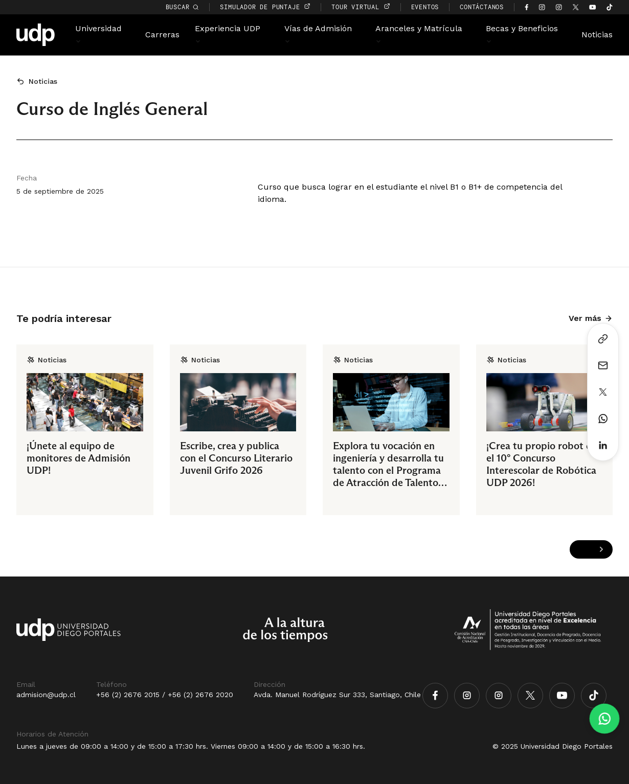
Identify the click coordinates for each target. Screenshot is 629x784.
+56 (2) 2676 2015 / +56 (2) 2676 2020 (164, 694)
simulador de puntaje (265, 7)
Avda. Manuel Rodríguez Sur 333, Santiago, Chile (337, 694)
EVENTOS (425, 7)
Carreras (162, 34)
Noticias (597, 34)
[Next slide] (601, 549)
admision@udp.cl (46, 694)
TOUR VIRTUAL (360, 7)
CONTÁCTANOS (482, 7)
